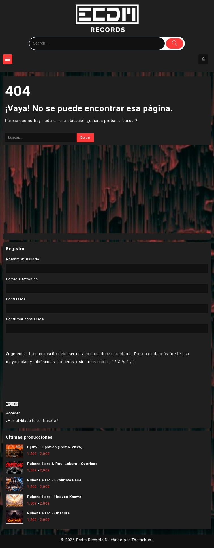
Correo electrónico (22, 279)
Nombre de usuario (22, 259)
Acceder (13, 413)
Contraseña (16, 299)
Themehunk (142, 540)
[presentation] (45, 394)
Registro (12, 404)
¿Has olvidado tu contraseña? (32, 421)
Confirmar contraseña (25, 319)
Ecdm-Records (89, 540)
